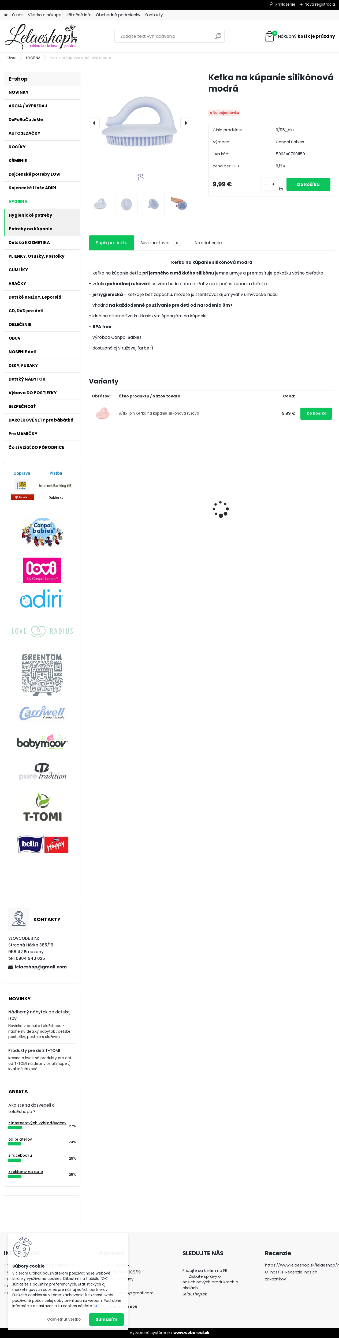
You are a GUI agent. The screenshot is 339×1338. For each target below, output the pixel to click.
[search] (218, 38)
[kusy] (270, 184)
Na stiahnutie (208, 243)
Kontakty (154, 15)
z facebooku (20, 1155)
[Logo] (41, 36)
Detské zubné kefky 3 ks (117, 502)
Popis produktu (111, 243)
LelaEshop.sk (194, 1294)
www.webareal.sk (191, 1332)
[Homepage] (6, 15)
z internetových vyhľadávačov (37, 1123)
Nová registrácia (320, 4)
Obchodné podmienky (118, 15)
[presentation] (94, 123)
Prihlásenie (285, 4)
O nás (18, 15)
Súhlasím (106, 1319)
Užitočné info (79, 15)
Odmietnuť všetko (64, 1319)
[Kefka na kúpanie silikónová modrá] (140, 123)
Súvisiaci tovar (160, 243)
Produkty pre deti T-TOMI (34, 1050)
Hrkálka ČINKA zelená (240, 496)
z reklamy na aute (25, 1171)
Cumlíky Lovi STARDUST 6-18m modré (304, 508)
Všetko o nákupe (44, 15)
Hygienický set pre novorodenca (174, 524)
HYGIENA (33, 57)
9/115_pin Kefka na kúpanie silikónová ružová (159, 413)
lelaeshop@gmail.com (41, 967)
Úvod (12, 57)
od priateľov (20, 1139)
